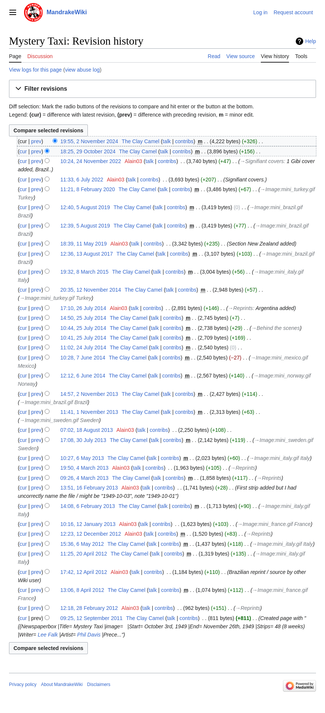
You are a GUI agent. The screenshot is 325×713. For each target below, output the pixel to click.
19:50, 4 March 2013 (84, 468)
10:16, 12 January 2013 (88, 524)
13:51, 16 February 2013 (89, 488)
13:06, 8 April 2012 (82, 590)
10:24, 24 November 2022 (90, 161)
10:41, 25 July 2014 (83, 338)
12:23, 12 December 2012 (90, 534)
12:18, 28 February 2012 (89, 608)
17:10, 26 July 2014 (83, 308)
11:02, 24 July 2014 (83, 348)
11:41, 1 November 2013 (89, 412)
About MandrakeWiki (62, 684)
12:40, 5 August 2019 (85, 207)
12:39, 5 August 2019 (85, 226)
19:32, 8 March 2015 (84, 272)
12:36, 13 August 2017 (86, 254)
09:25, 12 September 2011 (91, 618)
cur (23, 151)
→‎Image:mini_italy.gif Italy (279, 458)
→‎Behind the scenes (275, 328)
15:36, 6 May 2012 (82, 544)
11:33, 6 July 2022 (81, 180)
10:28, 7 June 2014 (82, 358)
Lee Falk (48, 635)
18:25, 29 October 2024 (88, 151)
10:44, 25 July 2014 (83, 328)
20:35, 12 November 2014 (90, 290)
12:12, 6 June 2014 (82, 376)
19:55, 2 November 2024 (89, 141)
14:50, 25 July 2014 (83, 318)
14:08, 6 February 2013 (87, 506)
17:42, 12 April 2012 (83, 572)
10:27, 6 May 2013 (82, 458)
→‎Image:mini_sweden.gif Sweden (59, 420)
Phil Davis (89, 635)
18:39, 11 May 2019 (83, 244)
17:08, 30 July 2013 (83, 440)
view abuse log (82, 70)
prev (36, 141)
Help (310, 41)
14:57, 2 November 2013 (89, 394)
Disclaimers (98, 684)
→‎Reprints (240, 308)
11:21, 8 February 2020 (87, 189)
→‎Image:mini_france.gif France (273, 524)
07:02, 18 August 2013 (86, 430)
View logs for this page (35, 70)
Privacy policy (22, 684)
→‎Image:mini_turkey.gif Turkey (56, 298)
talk (166, 141)
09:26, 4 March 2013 (84, 478)
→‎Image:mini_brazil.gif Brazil (53, 402)
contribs (184, 141)
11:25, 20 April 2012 (83, 554)
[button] (162, 89)
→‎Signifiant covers (262, 161)
